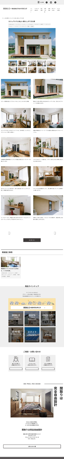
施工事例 (41, 9)
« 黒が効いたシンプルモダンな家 (16, 232)
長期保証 (49, 9)
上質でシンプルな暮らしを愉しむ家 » (47, 232)
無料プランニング (48, 364)
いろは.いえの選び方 (36, 9)
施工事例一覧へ (32, 237)
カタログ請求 (32, 364)
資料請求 (44, 2)
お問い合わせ (53, 2)
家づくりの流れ (53, 9)
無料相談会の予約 (15, 364)
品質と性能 (45, 10)
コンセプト (31, 10)
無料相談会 (35, 2)
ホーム (3, 17)
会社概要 (27, 2)
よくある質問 (58, 9)
